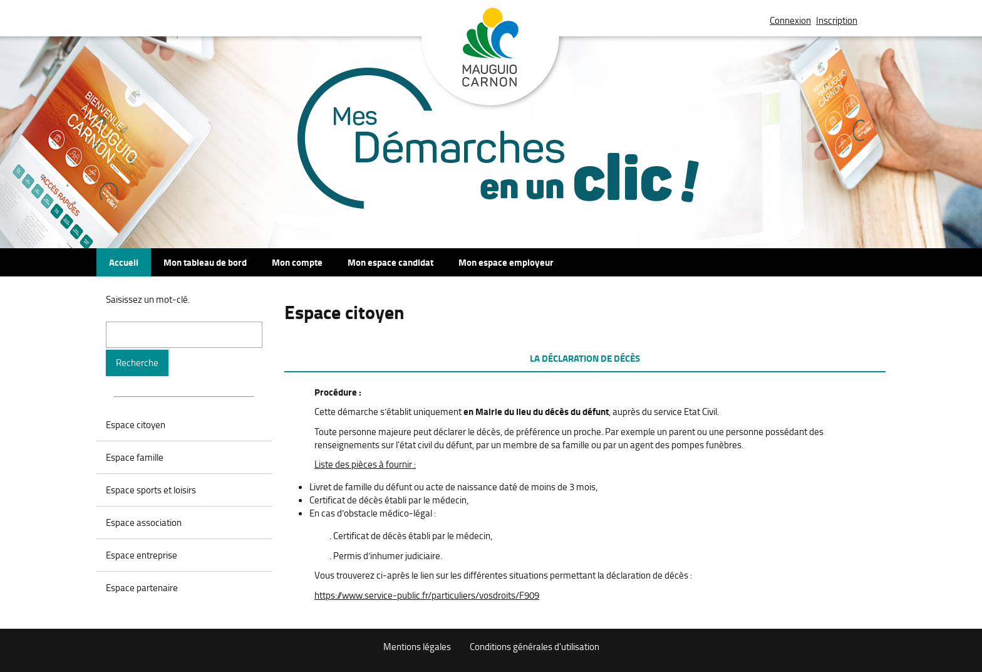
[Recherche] (137, 363)
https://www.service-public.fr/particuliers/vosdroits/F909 (426, 595)
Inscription (836, 20)
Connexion (790, 20)
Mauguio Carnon (491, 58)
